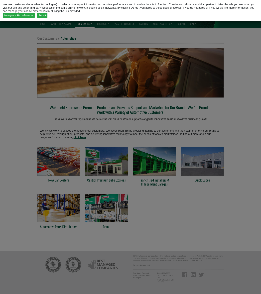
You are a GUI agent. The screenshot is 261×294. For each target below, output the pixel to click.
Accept (42, 15)
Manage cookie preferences (18, 15)
